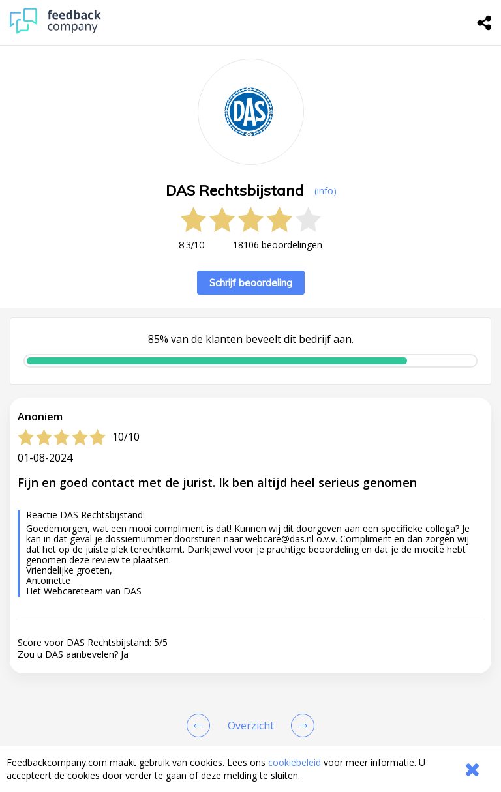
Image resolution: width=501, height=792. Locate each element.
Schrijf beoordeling (250, 282)
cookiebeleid (294, 762)
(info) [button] (325, 190)
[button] (250, 740)
